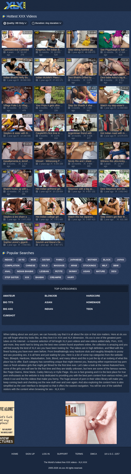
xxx (27, 277)
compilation (12, 265)
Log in (46, 454)
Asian (48, 302)
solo (45, 265)
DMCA (93, 454)
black (107, 260)
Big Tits (8, 302)
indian (8, 260)
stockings (89, 265)
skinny (73, 271)
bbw (116, 265)
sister (46, 260)
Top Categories (65, 288)
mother (92, 260)
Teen (89, 309)
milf (104, 265)
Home (14, 454)
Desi (113, 271)
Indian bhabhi (25, 271)
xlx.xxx (62, 468)
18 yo (21, 260)
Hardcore (93, 295)
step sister (12, 277)
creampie (55, 277)
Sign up (30, 454)
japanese (75, 260)
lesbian (44, 271)
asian (86, 271)
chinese (30, 265)
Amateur (9, 295)
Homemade (93, 302)
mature (100, 271)
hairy (71, 277)
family (60, 260)
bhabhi (39, 277)
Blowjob (51, 295)
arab (74, 265)
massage (59, 265)
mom (33, 260)
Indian (49, 309)
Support (62, 454)
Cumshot (9, 315)
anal (8, 271)
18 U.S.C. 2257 (112, 454)
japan (120, 260)
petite (59, 271)
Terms (79, 454)
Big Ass (8, 309)
